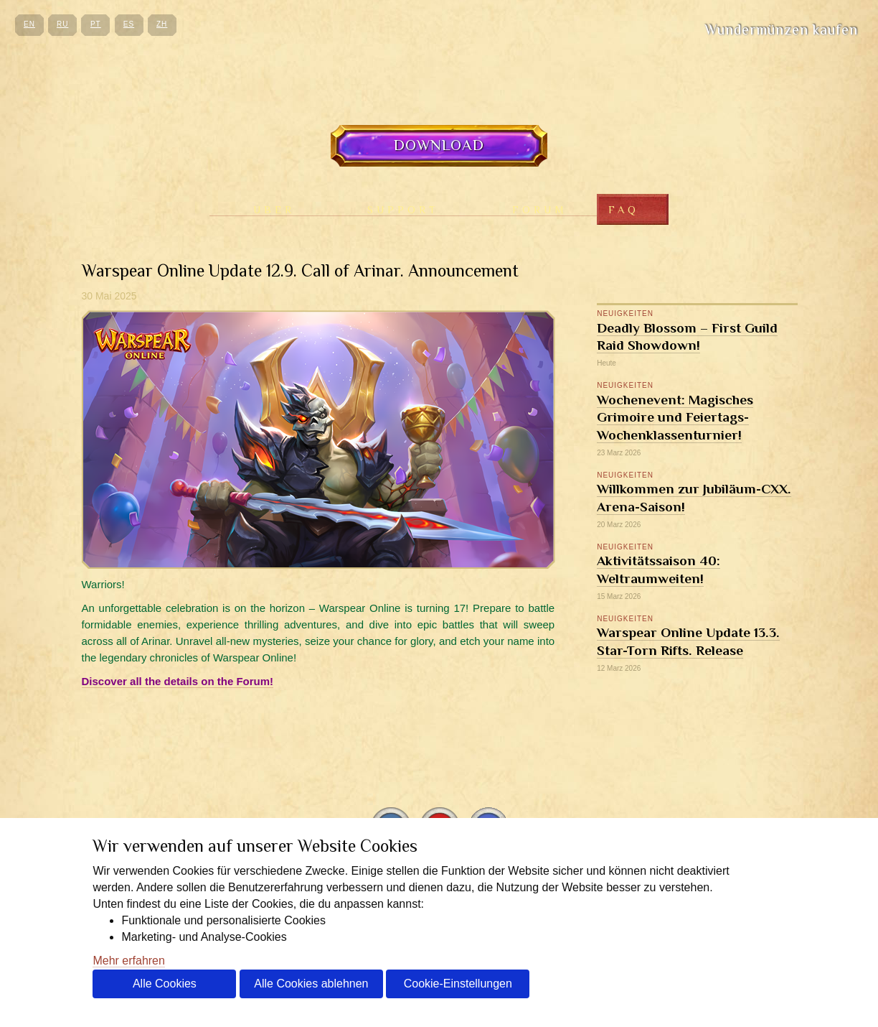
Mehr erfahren (129, 960)
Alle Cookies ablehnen (311, 983)
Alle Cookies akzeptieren (165, 987)
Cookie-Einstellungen (458, 983)
